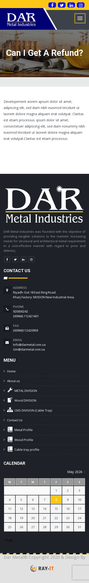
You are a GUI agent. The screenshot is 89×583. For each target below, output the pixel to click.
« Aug (8, 540)
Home (11, 371)
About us (13, 381)
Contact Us (15, 420)
